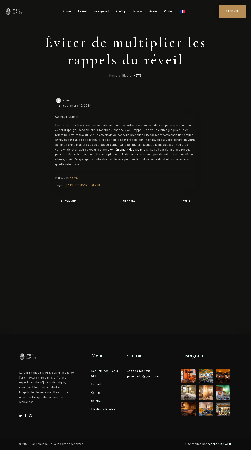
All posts (128, 201)
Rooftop (121, 11)
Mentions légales (103, 409)
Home (113, 75)
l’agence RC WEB (220, 444)
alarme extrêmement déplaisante (122, 149)
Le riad (96, 384)
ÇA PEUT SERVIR (77, 185)
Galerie (153, 11)
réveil (96, 185)
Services (137, 11)
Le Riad (82, 11)
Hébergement (101, 11)
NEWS (137, 75)
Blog (125, 75)
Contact (168, 11)
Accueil (67, 11)
